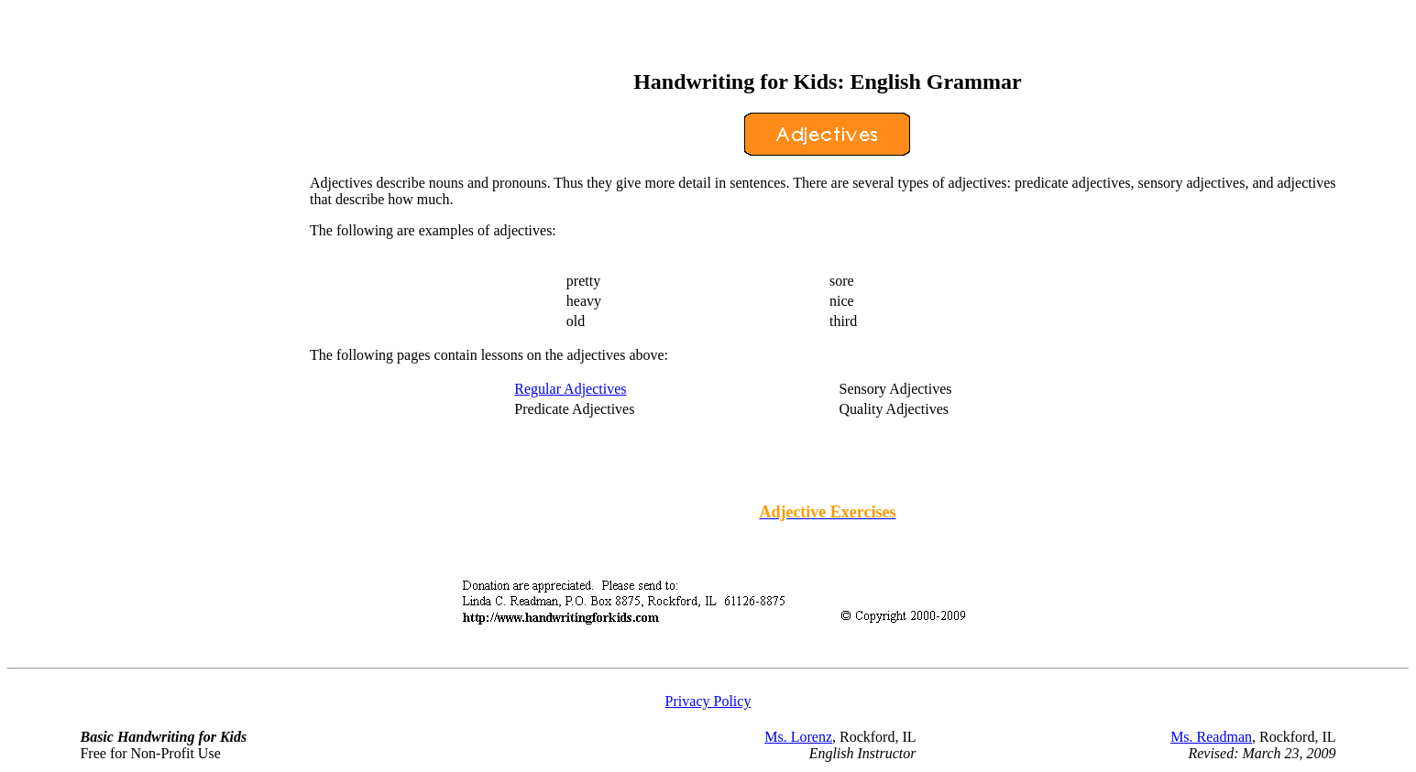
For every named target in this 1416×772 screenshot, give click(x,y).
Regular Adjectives (570, 389)
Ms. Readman (1211, 737)
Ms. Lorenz (798, 737)
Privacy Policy (708, 701)
